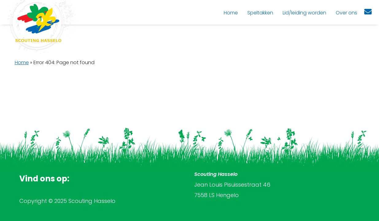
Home (22, 62)
